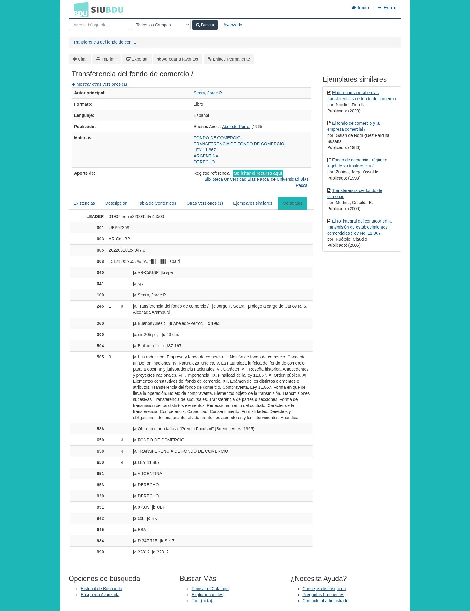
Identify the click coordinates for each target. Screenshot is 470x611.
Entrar (387, 7)
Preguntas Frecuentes (323, 594)
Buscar (205, 24)
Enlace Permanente (231, 59)
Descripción (116, 203)
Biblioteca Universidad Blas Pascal (237, 179)
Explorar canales (207, 594)
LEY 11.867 (205, 149)
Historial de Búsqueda (101, 588)
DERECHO (204, 162)
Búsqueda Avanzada (100, 594)
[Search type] (161, 25)
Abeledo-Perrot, (237, 126)
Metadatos (292, 203)
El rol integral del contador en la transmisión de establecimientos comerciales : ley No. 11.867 (359, 227)
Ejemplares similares (252, 203)
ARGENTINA (206, 156)
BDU (79, 9)
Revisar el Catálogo (210, 588)
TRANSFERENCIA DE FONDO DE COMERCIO (239, 143)
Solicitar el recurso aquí (258, 173)
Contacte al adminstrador (326, 600)
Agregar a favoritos (180, 59)
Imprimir (109, 59)
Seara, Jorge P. (208, 93)
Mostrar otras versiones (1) (99, 84)
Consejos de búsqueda (324, 588)
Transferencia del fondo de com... (104, 42)
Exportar (140, 59)
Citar (82, 59)
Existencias (84, 203)
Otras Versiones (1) (205, 203)
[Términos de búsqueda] (99, 25)
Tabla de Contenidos (157, 203)
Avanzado (233, 24)
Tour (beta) (202, 600)
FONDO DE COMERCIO (217, 137)
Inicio (360, 7)
